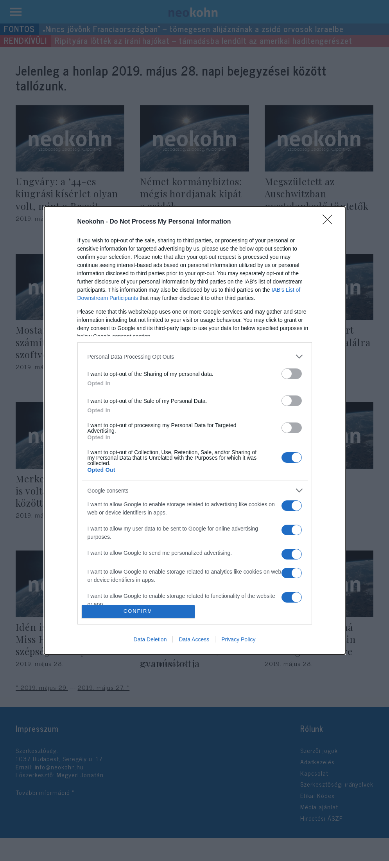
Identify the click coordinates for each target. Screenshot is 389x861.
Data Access (194, 639)
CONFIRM (138, 611)
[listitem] (195, 356)
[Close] (330, 222)
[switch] (291, 373)
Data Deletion (150, 639)
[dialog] (194, 430)
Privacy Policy (238, 639)
